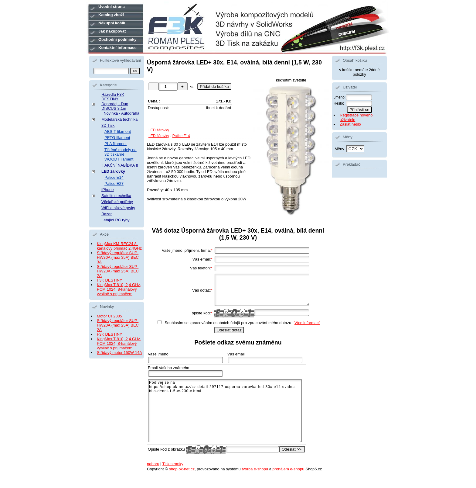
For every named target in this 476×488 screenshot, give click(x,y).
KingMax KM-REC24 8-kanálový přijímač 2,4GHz (119, 246)
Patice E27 (114, 183)
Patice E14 (181, 136)
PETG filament (117, 137)
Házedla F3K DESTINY (112, 96)
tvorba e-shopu (255, 469)
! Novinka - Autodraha (120, 113)
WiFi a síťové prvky (118, 208)
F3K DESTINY (109, 280)
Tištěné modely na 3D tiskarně (120, 152)
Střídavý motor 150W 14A (119, 352)
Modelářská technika (119, 119)
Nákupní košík (111, 23)
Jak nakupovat (112, 31)
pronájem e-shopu (288, 469)
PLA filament (115, 143)
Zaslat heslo (350, 124)
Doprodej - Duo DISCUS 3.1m (114, 106)
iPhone (107, 189)
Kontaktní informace (117, 47)
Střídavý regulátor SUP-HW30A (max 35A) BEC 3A (118, 257)
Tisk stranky (172, 464)
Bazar (106, 214)
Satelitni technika (116, 195)
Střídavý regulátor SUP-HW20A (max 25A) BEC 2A (118, 271)
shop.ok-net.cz (182, 469)
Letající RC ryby (115, 220)
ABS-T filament (117, 131)
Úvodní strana (111, 6)
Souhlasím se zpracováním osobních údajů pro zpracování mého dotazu (228, 322)
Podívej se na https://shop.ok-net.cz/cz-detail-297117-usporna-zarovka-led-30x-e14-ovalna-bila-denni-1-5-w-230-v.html (225, 410)
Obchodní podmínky (117, 39)
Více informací (307, 322)
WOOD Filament (118, 159)
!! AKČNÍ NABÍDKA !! (119, 165)
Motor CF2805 (109, 316)
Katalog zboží (111, 14)
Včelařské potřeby (117, 201)
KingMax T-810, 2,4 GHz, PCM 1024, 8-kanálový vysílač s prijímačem (119, 289)
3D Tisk (107, 125)
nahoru (153, 464)
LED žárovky (158, 130)
